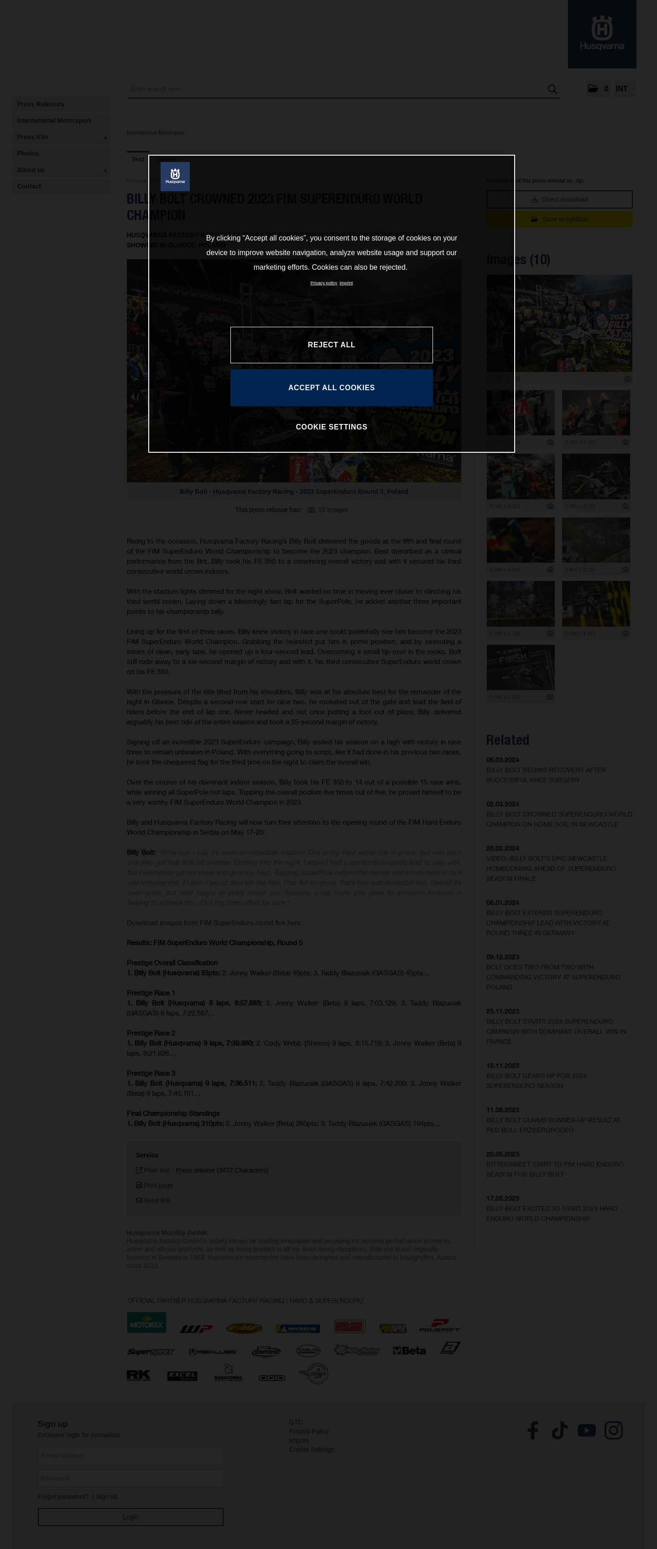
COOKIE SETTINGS (331, 427)
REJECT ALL (331, 345)
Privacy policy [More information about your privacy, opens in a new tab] (324, 282)
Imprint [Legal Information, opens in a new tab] (346, 282)
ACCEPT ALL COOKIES (331, 388)
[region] (331, 303)
